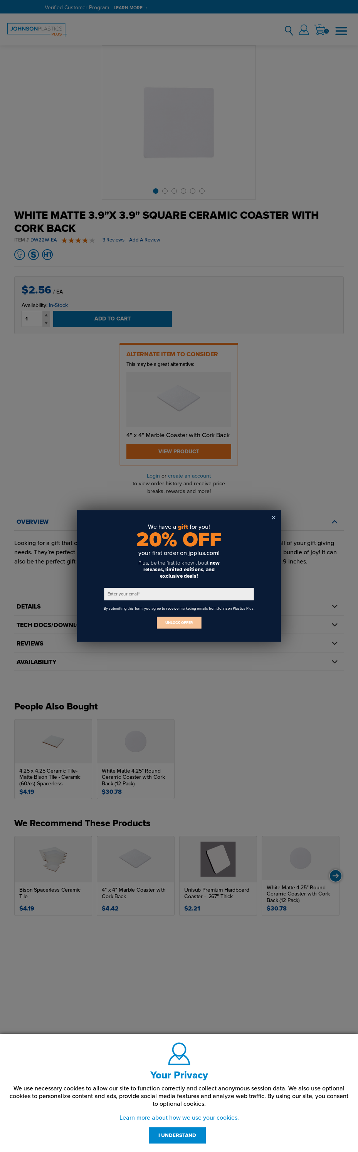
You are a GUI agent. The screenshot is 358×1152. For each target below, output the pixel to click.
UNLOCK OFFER (179, 622)
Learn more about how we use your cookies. (179, 1118)
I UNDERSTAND (177, 1135)
